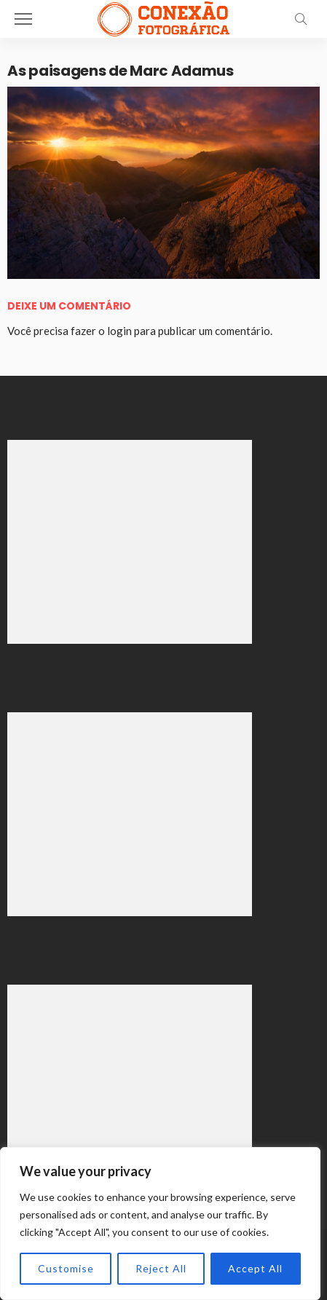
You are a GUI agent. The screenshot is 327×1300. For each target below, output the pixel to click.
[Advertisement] (129, 542)
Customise (66, 1268)
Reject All (160, 1268)
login (119, 330)
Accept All (255, 1268)
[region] (160, 1223)
